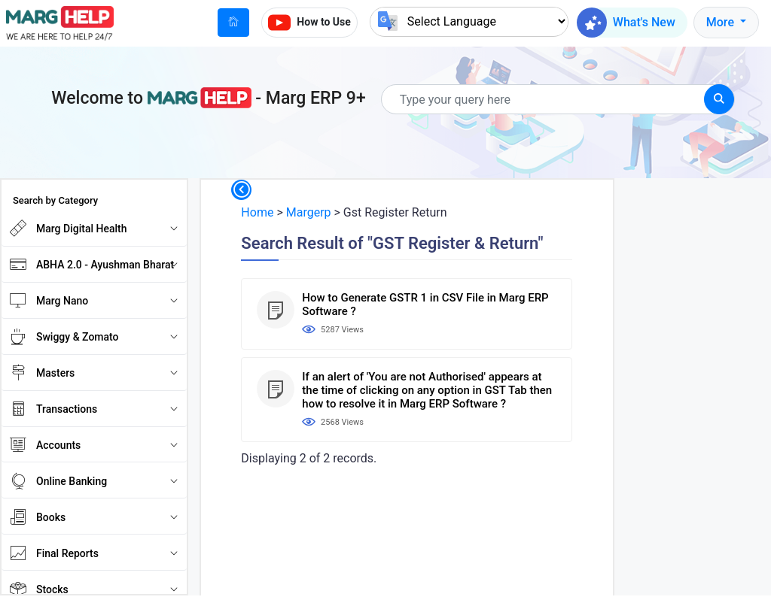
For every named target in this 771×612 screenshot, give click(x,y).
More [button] (721, 22)
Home (257, 212)
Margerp (308, 212)
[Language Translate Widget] (469, 21)
